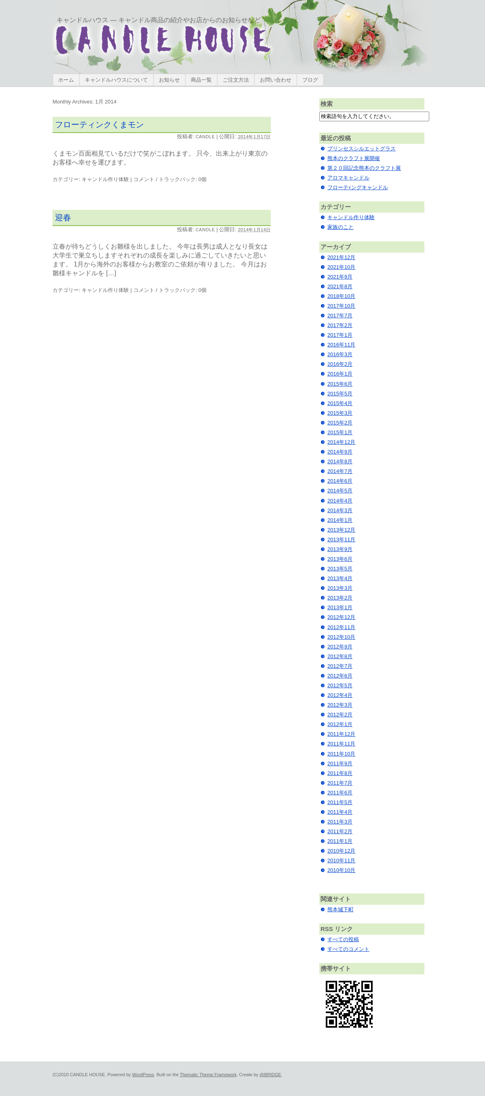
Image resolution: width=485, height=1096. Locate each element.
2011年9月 (339, 763)
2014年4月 (339, 501)
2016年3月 (339, 354)
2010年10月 (341, 870)
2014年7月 (339, 471)
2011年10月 (341, 754)
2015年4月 (339, 403)
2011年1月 (339, 841)
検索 (327, 103)
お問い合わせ (275, 80)
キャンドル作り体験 (105, 179)
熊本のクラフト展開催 (353, 158)
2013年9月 (339, 549)
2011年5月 (339, 802)
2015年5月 (339, 394)
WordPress (143, 1074)
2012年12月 (341, 617)
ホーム (66, 80)
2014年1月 (339, 520)
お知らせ (169, 80)
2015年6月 (339, 384)
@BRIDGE (270, 1074)
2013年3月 (339, 588)
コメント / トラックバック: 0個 (170, 179)
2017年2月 (339, 325)
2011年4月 (339, 812)
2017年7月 (339, 316)
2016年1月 (339, 374)
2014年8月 (339, 461)
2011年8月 (339, 773)
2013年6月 (339, 559)
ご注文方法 (236, 80)
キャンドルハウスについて (116, 80)
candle (205, 136)
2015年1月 (339, 432)
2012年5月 (339, 685)
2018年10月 (341, 296)
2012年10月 (341, 637)
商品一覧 (201, 80)
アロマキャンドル (348, 178)
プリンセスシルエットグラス (361, 149)
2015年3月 (339, 413)
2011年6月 (339, 793)
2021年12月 (341, 257)
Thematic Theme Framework (208, 1074)
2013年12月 (341, 530)
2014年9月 (339, 452)
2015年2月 (339, 423)
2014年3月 (339, 510)
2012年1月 (339, 724)
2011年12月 (341, 734)
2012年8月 (339, 656)
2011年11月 (341, 744)
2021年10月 (341, 267)
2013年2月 (339, 598)
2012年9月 (339, 647)
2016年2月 (339, 364)
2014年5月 (339, 491)
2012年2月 (339, 715)
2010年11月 (341, 860)
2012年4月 (339, 695)
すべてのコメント (348, 949)
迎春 (63, 217)
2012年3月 (339, 705)
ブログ (310, 80)
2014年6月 (339, 481)
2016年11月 (341, 345)
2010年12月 (341, 851)
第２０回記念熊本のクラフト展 (364, 168)
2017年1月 (339, 335)
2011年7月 (339, 783)
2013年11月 (341, 539)
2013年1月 (339, 607)
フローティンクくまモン (99, 124)
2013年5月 (339, 569)
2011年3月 (339, 822)
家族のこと (340, 227)
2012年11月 (341, 627)
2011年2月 (339, 831)
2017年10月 (341, 306)
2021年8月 (339, 286)
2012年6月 (339, 676)
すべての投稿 (343, 939)
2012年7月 (339, 666)
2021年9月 (339, 277)
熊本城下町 (340, 909)
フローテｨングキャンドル (357, 187)
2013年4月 (339, 578)
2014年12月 (341, 442)
